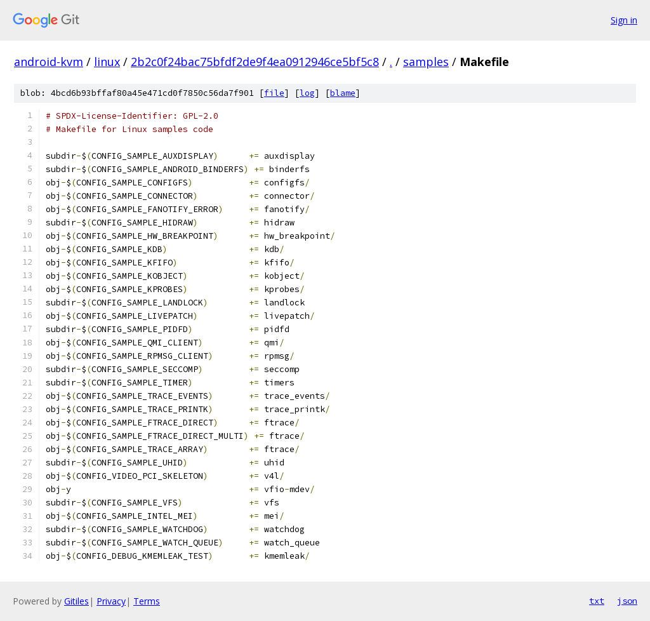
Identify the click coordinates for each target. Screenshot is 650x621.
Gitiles (76, 601)
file (274, 93)
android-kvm (48, 61)
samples (426, 61)
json (627, 600)
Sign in (624, 20)
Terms (146, 601)
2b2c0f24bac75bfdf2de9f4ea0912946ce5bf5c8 (255, 61)
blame (342, 93)
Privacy (111, 601)
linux (107, 61)
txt (596, 600)
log (307, 93)
